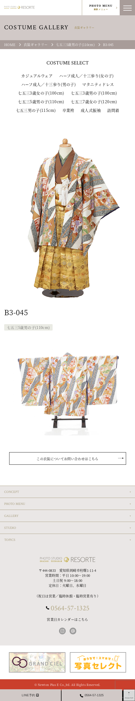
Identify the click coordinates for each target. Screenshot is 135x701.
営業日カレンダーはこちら (67, 619)
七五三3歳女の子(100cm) (41, 93)
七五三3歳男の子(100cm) (94, 93)
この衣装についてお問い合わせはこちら (67, 458)
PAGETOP (129, 698)
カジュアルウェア (37, 75)
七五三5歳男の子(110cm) (41, 101)
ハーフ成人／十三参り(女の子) (86, 75)
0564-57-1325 (70, 608)
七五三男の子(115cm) (36, 110)
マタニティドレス (98, 84)
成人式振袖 (91, 110)
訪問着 (113, 110)
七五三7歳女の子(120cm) (94, 101)
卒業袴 (68, 110)
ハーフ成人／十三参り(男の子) (48, 84)
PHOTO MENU (101, 7)
